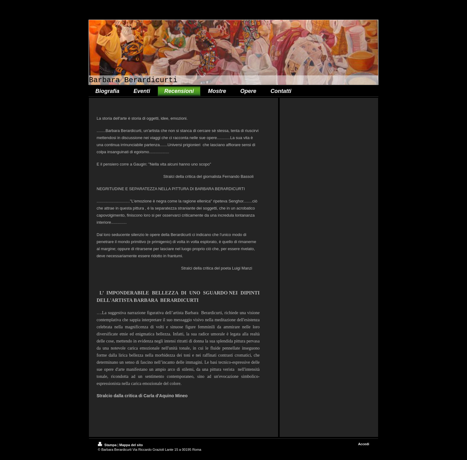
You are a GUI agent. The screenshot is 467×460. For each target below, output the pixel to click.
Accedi (363, 444)
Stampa (108, 445)
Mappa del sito (131, 445)
